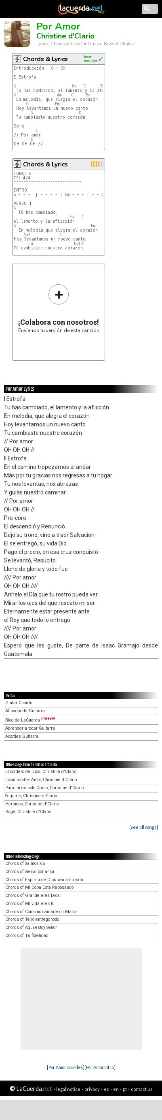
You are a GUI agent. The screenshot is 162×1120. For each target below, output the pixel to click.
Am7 (26, 234)
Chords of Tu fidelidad (26, 935)
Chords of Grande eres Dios (32, 895)
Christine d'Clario (65, 36)
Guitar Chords (18, 702)
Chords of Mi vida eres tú (30, 903)
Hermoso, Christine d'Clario (32, 804)
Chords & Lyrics (45, 59)
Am (74, 86)
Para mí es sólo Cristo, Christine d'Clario (44, 787)
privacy (92, 1089)
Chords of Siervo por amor (30, 871)
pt (125, 1089)
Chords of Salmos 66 (25, 863)
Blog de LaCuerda (30, 720)
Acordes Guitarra (21, 736)
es (106, 1089)
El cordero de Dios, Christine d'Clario (40, 771)
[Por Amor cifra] (100, 1067)
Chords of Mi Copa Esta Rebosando (39, 887)
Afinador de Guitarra (25, 710)
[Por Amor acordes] (65, 1067)
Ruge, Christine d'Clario (28, 811)
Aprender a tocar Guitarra (30, 728)
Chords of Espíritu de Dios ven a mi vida (44, 879)
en (116, 1089)
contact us (142, 1089)
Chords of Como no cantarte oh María (41, 911)
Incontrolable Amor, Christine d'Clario (41, 779)
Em (63, 68)
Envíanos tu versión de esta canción (58, 308)
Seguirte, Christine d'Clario (31, 795)
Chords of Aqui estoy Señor (31, 927)
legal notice (68, 1089)
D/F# (79, 243)
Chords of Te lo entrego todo (32, 919)
